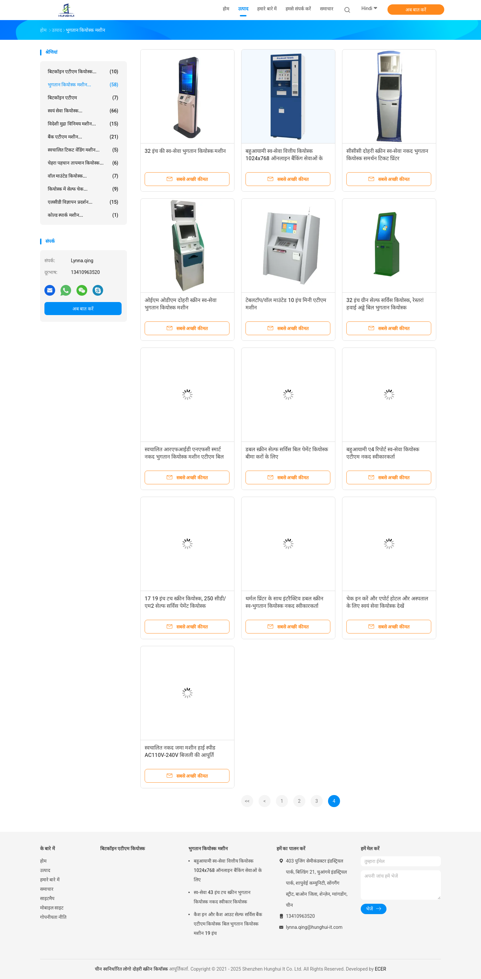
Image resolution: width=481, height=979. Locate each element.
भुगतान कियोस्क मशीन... (83, 84)
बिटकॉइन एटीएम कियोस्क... (83, 71)
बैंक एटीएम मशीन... (83, 136)
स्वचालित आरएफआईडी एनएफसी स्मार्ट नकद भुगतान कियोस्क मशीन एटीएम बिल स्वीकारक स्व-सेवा (184, 456)
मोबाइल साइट (51, 907)
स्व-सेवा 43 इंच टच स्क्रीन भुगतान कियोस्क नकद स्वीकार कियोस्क (222, 897)
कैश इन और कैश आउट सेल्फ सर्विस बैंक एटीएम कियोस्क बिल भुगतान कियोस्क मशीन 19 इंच (228, 924)
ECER (380, 969)
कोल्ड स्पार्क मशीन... (83, 215)
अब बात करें (416, 9)
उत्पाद (45, 870)
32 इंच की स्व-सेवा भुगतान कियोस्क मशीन (185, 151)
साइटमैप (47, 898)
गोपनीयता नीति (53, 917)
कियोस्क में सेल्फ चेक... (83, 189)
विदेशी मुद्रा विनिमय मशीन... (83, 123)
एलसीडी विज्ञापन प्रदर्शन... (83, 202)
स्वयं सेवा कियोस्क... (83, 110)
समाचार (46, 889)
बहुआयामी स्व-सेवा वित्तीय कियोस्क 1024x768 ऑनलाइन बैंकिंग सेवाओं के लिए (284, 158)
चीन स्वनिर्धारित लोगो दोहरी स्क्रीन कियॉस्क (131, 969)
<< (247, 801)
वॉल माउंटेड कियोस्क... (83, 176)
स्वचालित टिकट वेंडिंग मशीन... (83, 149)
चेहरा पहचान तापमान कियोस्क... (83, 163)
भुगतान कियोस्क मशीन (208, 848)
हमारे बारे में (49, 879)
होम (43, 861)
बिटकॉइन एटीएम (83, 97)
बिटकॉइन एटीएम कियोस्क (122, 848)
